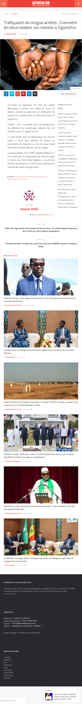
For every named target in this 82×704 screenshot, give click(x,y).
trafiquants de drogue (17, 179)
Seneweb (7, 660)
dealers (43, 177)
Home (6, 14)
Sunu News (8, 675)
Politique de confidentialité (29, 633)
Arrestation (33, 177)
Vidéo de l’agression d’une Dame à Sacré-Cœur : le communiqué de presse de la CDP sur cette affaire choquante (68, 121)
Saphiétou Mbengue (13, 461)
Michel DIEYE (10, 357)
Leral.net (7, 657)
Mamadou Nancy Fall (13, 305)
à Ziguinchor (21, 177)
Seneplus (7, 678)
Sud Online (8, 670)
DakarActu (8, 665)
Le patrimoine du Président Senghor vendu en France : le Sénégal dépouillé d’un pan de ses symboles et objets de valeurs (67, 141)
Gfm (5, 662)
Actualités (14, 14)
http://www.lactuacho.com (42, 214)
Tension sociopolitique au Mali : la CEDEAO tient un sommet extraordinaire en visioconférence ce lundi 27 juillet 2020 (67, 178)
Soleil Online (8, 673)
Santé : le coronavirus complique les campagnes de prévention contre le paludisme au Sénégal (67, 160)
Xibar (6, 667)
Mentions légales (10, 633)
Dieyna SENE (11, 34)
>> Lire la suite (9, 593)
